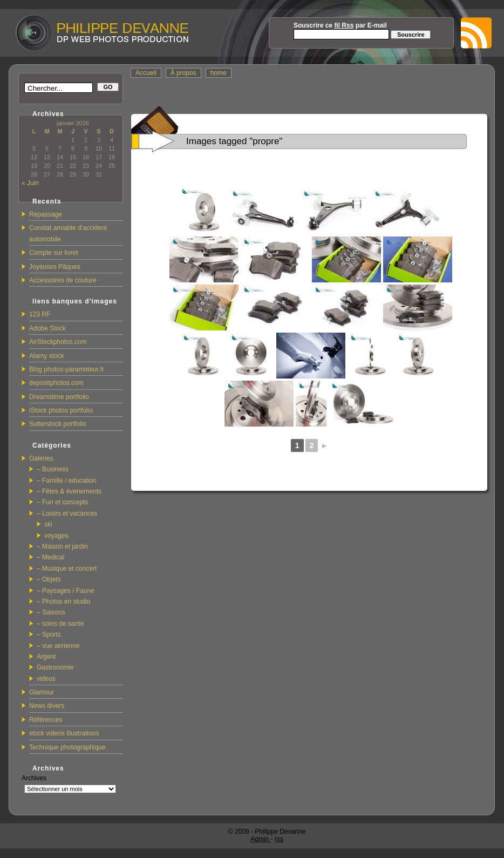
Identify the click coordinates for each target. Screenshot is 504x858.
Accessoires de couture (63, 280)
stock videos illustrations (64, 733)
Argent (46, 656)
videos (46, 679)
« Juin (30, 183)
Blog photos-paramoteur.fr (66, 369)
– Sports (49, 634)
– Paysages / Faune (65, 590)
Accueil (145, 73)
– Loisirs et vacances (67, 513)
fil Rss (343, 25)
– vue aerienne (58, 646)
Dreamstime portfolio (59, 397)
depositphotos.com (56, 383)
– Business (53, 469)
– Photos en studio (63, 601)
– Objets (49, 579)
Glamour (41, 692)
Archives (34, 778)
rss (279, 839)
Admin (260, 839)
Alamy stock (46, 356)
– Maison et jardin (62, 546)
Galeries (41, 458)
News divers (46, 706)
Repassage (45, 214)
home (218, 73)
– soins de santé (60, 623)
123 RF (39, 314)
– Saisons (51, 612)
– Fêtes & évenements (69, 491)
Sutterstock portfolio (57, 424)
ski (48, 524)
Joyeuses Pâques (54, 267)
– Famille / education (67, 480)
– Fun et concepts (62, 502)
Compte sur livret (53, 252)
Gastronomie (55, 667)
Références (45, 720)
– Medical (50, 557)
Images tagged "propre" (234, 141)
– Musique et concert (67, 568)
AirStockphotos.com (58, 342)
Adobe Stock (47, 328)
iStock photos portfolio (61, 410)
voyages (56, 535)
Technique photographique (67, 747)
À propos (183, 73)
